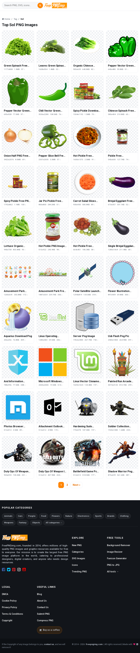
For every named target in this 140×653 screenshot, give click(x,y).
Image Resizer (115, 552)
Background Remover (118, 545)
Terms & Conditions (12, 614)
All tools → (113, 571)
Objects (36, 522)
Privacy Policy (9, 607)
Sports (98, 516)
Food (43, 516)
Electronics (83, 516)
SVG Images (78, 558)
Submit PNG (43, 614)
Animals (8, 516)
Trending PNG (79, 571)
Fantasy (22, 522)
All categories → (54, 522)
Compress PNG (45, 620)
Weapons (8, 522)
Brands (110, 516)
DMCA (5, 594)
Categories (78, 552)
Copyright (7, 620)
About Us (42, 601)
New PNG (77, 545)
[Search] (20, 5)
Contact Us (43, 607)
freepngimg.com (94, 644)
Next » (76, 484)
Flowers (56, 516)
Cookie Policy (9, 601)
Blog (39, 594)
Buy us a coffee (49, 630)
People (31, 516)
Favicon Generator (117, 558)
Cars (20, 516)
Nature (68, 516)
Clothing (124, 516)
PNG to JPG (113, 565)
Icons (75, 565)
